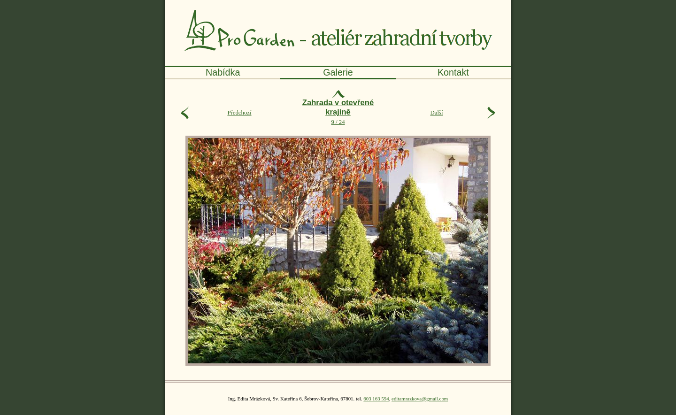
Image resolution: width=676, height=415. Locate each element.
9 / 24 (338, 113)
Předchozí (239, 112)
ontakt (453, 72)
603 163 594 (376, 398)
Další (436, 112)
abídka (223, 72)
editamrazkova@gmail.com (420, 398)
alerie (338, 72)
